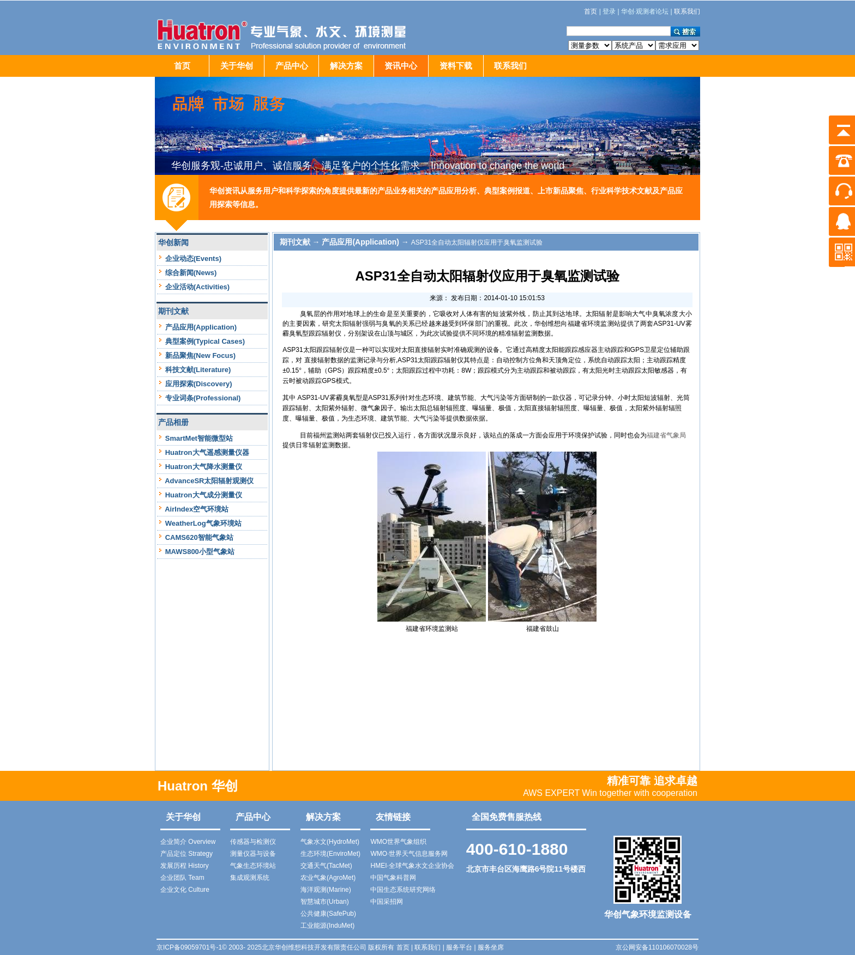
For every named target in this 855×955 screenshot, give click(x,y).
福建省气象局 (666, 435)
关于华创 (236, 65)
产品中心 (291, 65)
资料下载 (455, 65)
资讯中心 (400, 65)
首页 (182, 65)
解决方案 (346, 65)
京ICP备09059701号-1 (189, 947)
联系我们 (510, 65)
